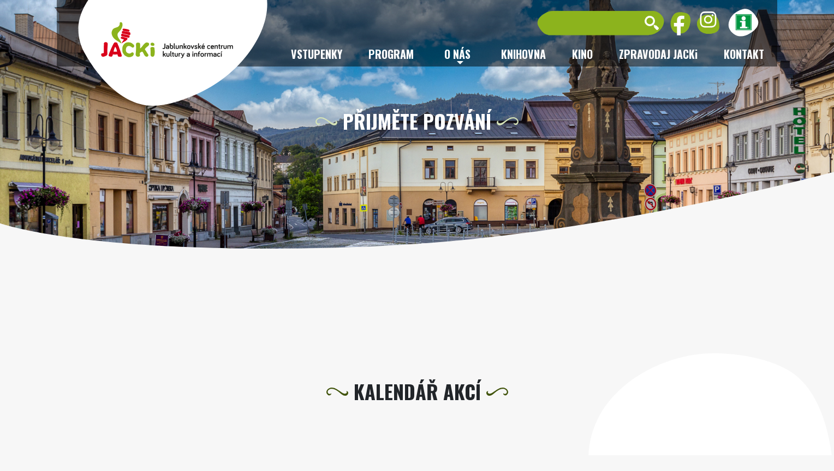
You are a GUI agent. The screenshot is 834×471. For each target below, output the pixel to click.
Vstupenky (316, 54)
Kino (582, 54)
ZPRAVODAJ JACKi (658, 54)
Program (391, 54)
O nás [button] (457, 54)
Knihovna (523, 54)
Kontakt (744, 54)
